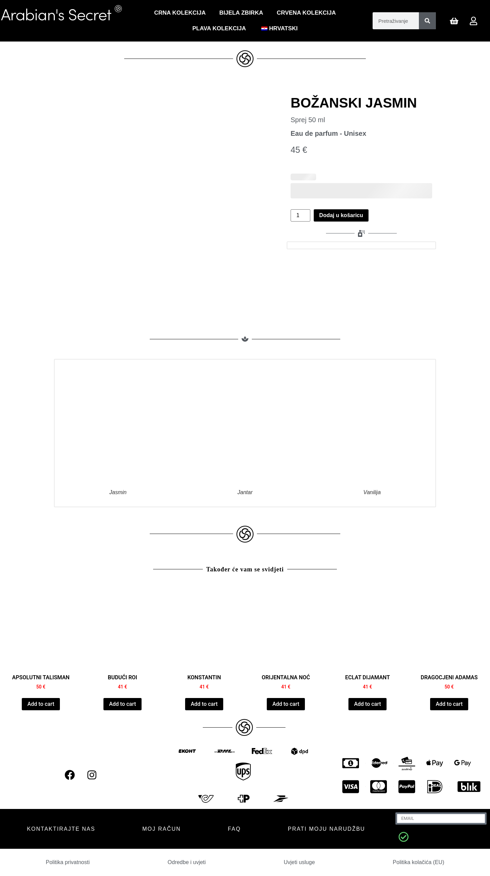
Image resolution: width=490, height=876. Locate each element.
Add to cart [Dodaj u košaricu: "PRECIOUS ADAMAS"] (449, 704)
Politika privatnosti (68, 862)
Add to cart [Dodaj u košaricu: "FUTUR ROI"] (122, 704)
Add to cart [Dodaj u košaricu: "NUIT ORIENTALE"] (285, 704)
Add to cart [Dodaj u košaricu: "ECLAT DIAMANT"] (367, 704)
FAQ (234, 829)
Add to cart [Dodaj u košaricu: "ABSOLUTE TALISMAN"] (40, 704)
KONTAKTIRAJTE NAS (61, 829)
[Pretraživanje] (427, 20)
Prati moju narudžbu (326, 829)
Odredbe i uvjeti (187, 862)
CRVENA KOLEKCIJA (306, 13)
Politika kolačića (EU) (418, 862)
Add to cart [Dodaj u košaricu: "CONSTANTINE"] (204, 704)
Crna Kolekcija (180, 13)
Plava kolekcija (219, 28)
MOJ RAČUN (161, 829)
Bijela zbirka (241, 13)
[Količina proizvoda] (300, 215)
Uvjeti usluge (299, 862)
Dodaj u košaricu (341, 215)
